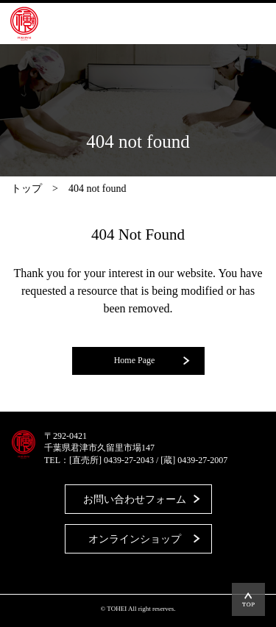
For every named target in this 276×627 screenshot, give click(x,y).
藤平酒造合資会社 (24, 23)
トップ (26, 188)
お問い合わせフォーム (134, 499)
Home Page (134, 360)
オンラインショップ (134, 539)
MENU (243, 23)
